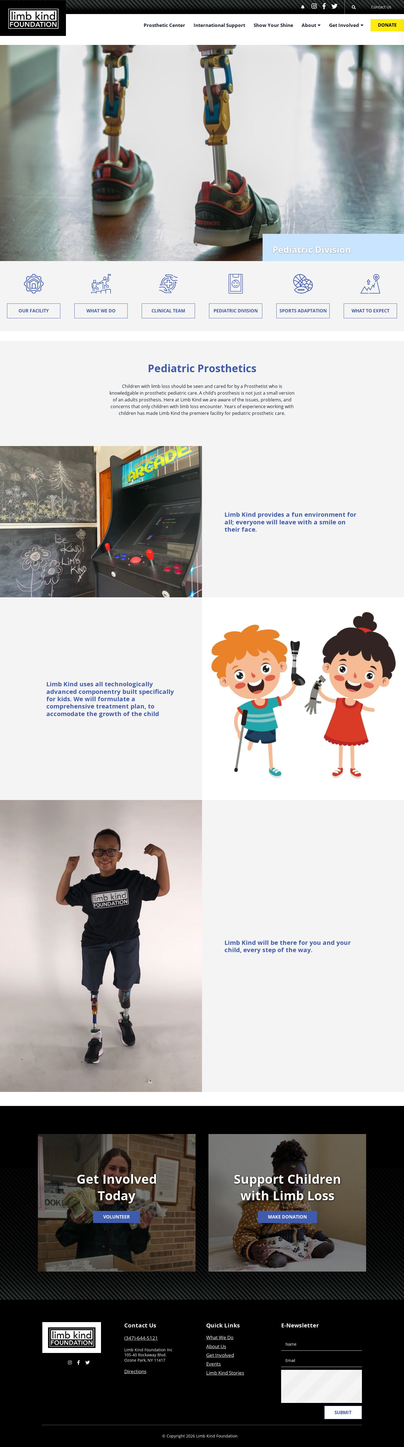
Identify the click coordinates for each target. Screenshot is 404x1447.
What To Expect (370, 311)
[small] (314, 6)
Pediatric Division (236, 311)
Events (213, 1364)
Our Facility (34, 311)
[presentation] (329, 1386)
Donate (387, 25)
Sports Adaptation (303, 311)
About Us (216, 1346)
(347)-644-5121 (141, 1338)
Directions (135, 1371)
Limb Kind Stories (225, 1373)
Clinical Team (168, 311)
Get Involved (220, 1355)
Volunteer (116, 1217)
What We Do (101, 311)
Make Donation (287, 1217)
